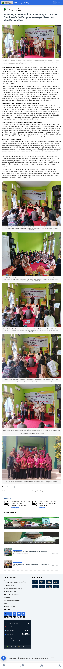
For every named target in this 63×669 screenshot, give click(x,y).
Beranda (7, 597)
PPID (6, 603)
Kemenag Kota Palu (14, 507)
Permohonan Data (10, 606)
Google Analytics (23, 646)
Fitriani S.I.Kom (17, 565)
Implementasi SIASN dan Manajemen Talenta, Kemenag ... (30, 551)
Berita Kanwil (42, 507)
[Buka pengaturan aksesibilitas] (3, 658)
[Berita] (42, 666)
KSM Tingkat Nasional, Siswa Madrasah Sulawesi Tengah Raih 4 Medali (48, 503)
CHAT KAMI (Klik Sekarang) (12, 594)
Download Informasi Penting (13, 600)
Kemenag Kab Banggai (18, 562)
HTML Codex (53, 657)
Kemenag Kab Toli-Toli (17, 550)
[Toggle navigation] (59, 2)
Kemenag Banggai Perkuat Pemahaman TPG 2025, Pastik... (31, 564)
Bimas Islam (10, 487)
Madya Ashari (14, 9)
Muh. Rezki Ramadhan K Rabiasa (20, 553)
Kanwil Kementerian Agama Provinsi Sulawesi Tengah (31, 658)
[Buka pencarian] (54, 2)
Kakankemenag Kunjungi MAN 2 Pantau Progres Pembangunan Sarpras (21, 503)
